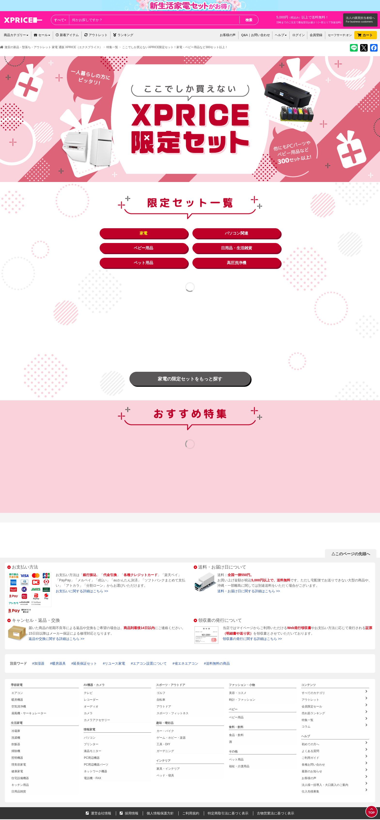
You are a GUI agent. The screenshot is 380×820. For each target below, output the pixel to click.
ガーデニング (165, 727)
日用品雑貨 (18, 761)
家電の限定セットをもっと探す (190, 363)
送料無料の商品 (218, 648)
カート (365, 35)
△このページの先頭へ (350, 538)
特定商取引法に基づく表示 (228, 782)
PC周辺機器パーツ (96, 738)
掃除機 (15, 727)
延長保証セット (85, 648)
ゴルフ (160, 677)
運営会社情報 (98, 782)
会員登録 (316, 35)
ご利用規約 (190, 782)
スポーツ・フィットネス (172, 694)
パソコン (89, 716)
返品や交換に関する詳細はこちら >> (56, 623)
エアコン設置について (150, 648)
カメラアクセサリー (97, 699)
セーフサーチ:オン (340, 35)
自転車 (160, 682)
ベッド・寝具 (165, 750)
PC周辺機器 (91, 733)
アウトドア (163, 688)
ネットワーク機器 (95, 744)
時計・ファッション (242, 682)
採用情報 (129, 782)
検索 (248, 20)
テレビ (88, 677)
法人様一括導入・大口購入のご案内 (334, 755)
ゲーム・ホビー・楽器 (170, 716)
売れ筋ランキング (334, 693)
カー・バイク (165, 710)
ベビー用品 (236, 699)
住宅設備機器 (19, 750)
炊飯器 (15, 721)
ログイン (298, 35)
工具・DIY (163, 721)
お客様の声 (228, 35)
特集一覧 (112, 47)
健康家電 (17, 744)
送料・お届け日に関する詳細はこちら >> (248, 575)
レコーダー (91, 682)
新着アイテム (67, 35)
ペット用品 (236, 738)
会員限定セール (334, 688)
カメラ (88, 694)
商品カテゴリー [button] (16, 35)
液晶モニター (92, 727)
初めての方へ (334, 721)
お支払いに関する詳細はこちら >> (82, 575)
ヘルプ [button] (281, 35)
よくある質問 (334, 727)
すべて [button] (60, 20)
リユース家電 (115, 648)
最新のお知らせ (334, 744)
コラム (334, 705)
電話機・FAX (92, 750)
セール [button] (42, 35)
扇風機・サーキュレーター (28, 694)
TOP (371, 811)
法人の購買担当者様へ (360, 18)
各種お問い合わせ (334, 738)
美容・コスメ (237, 677)
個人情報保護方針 (160, 782)
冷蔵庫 (15, 710)
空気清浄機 (18, 688)
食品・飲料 (236, 715)
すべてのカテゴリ (334, 676)
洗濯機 (15, 716)
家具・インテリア (167, 744)
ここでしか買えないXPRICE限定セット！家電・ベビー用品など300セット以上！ (175, 47)
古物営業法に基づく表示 (275, 782)
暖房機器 (17, 682)
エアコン (17, 677)
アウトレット (96, 35)
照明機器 (17, 733)
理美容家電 (18, 738)
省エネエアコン (186, 648)
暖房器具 (59, 648)
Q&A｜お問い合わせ (255, 35)
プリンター (91, 721)
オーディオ (91, 688)
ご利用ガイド (334, 732)
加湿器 (39, 648)
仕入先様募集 (334, 761)
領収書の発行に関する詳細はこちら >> (252, 623)
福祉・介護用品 (239, 743)
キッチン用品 (19, 756)
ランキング (123, 35)
